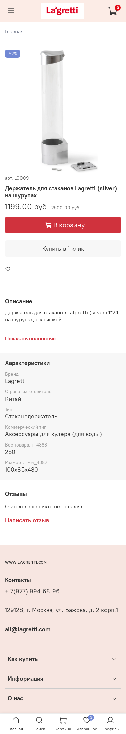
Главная (14, 31)
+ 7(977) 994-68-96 (32, 591)
